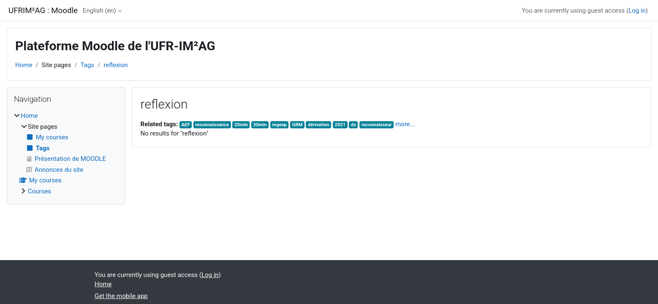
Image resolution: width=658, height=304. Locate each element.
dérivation (318, 125)
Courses (39, 191)
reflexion (115, 65)
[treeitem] (66, 153)
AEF (186, 125)
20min (241, 125)
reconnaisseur (377, 125)
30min (259, 125)
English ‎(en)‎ (99, 10)
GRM (297, 125)
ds (353, 125)
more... (405, 124)
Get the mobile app (121, 296)
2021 (339, 125)
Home (23, 65)
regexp (279, 125)
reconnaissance (212, 125)
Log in (637, 10)
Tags (87, 65)
